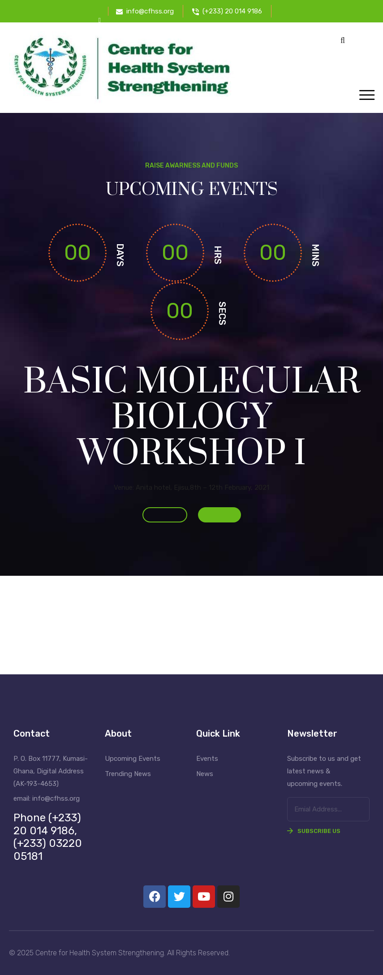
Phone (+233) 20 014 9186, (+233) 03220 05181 (47, 837)
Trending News (128, 774)
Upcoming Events (132, 759)
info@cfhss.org (150, 11)
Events (207, 759)
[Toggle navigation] (366, 95)
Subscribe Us (313, 831)
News (204, 774)
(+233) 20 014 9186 (232, 11)
